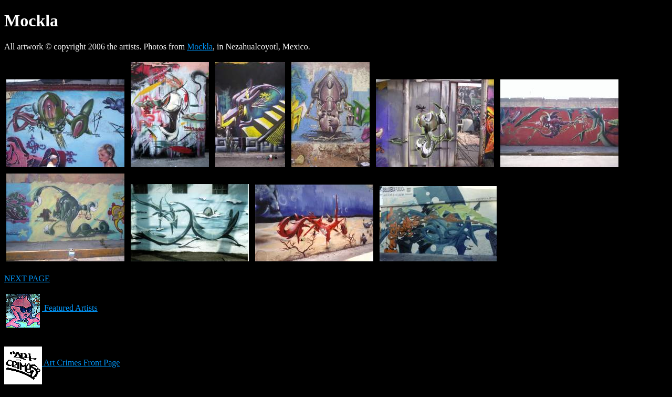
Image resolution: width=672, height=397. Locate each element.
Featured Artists (51, 307)
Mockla (200, 46)
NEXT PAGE (27, 278)
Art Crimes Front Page (62, 362)
